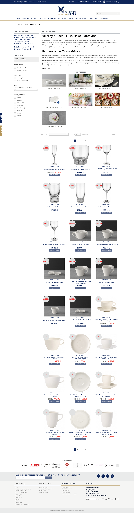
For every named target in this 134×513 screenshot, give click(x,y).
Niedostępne (21, 67)
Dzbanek (20, 97)
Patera (19, 113)
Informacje (20, 484)
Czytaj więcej (46, 68)
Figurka (20, 100)
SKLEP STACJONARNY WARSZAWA (24, 2)
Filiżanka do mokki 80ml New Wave (54, 320)
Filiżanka (20, 102)
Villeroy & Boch (22, 80)
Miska (19, 110)
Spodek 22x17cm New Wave (54, 282)
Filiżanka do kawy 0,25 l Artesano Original (54, 395)
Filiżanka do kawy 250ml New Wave (107, 245)
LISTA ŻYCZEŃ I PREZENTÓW (46, 489)
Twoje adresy (66, 490)
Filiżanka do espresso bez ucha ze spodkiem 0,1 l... (107, 433)
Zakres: (16, 88)
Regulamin (18, 494)
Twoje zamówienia (67, 489)
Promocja (1, 130)
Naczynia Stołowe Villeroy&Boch (25, 35)
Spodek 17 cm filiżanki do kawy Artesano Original (80, 358)
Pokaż (73, 134)
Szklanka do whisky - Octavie (80, 169)
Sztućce (20, 115)
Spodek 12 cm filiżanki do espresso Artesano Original (80, 433)
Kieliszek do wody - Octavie (106, 207)
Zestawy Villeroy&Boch (22, 41)
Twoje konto (66, 487)
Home (17, 18)
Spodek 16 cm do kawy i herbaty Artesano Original (80, 395)
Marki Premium (43, 487)
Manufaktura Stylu (58, 510)
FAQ (16, 500)
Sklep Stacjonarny (20, 490)
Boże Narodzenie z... (107, 108)
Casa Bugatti (21, 78)
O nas (17, 487)
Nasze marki (67, 460)
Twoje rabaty (66, 492)
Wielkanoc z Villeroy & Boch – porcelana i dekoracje (24, 44)
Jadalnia (41, 18)
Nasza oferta (44, 484)
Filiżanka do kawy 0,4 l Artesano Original (54, 358)
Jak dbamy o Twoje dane (22, 504)
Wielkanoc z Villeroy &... (80, 108)
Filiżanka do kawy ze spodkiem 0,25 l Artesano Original (106, 358)
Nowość (1, 118)
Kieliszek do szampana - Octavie (54, 169)
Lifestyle (92, 18)
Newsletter (18, 502)
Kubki (20, 105)
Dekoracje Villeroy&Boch (22, 49)
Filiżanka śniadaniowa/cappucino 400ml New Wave (80, 282)
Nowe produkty (43, 492)
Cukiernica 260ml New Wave (80, 245)
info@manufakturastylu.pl (99, 495)
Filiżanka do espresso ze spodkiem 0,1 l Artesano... (106, 395)
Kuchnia (51, 18)
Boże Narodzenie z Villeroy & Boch (26, 47)
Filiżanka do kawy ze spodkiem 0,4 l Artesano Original (106, 320)
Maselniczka (21, 108)
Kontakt (17, 495)
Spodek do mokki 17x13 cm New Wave (80, 320)
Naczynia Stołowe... (54, 89)
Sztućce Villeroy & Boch (22, 39)
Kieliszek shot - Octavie (54, 207)
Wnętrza (61, 18)
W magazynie (22, 70)
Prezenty (103, 18)
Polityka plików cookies (69, 494)
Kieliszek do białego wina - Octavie (54, 245)
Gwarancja (18, 497)
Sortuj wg (44, 134)
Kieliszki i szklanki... (80, 89)
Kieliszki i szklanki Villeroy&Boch (25, 37)
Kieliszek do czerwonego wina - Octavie (107, 169)
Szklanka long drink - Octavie (80, 207)
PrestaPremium (80, 510)
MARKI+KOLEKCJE (28, 18)
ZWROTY (17, 499)
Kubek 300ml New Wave (106, 282)
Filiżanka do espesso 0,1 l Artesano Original (54, 433)
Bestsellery (42, 490)
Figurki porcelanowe (77, 18)
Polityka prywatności (21, 492)
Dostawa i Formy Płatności (23, 489)
